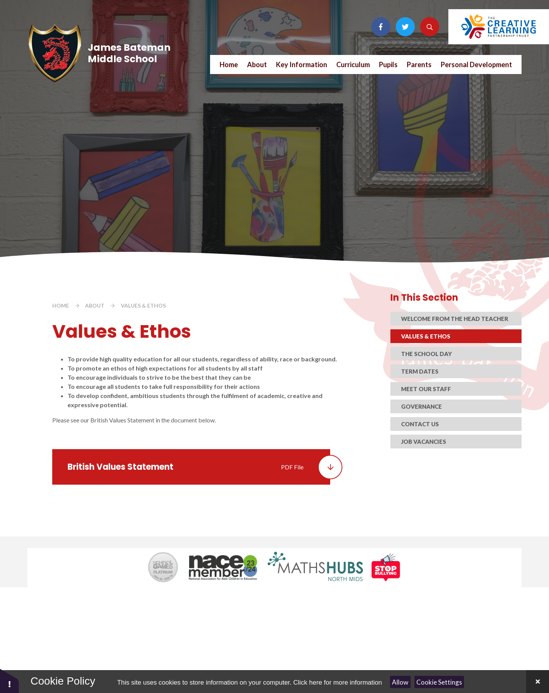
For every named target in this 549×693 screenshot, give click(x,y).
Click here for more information (337, 682)
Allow (400, 682)
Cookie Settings (439, 682)
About (94, 305)
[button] (9, 680)
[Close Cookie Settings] (537, 681)
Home (60, 305)
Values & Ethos (143, 305)
